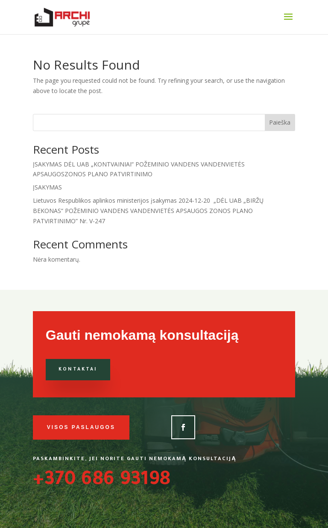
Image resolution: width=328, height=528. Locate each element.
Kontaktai (78, 369)
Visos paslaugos (81, 427)
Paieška (279, 122)
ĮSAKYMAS (47, 187)
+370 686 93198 (101, 481)
